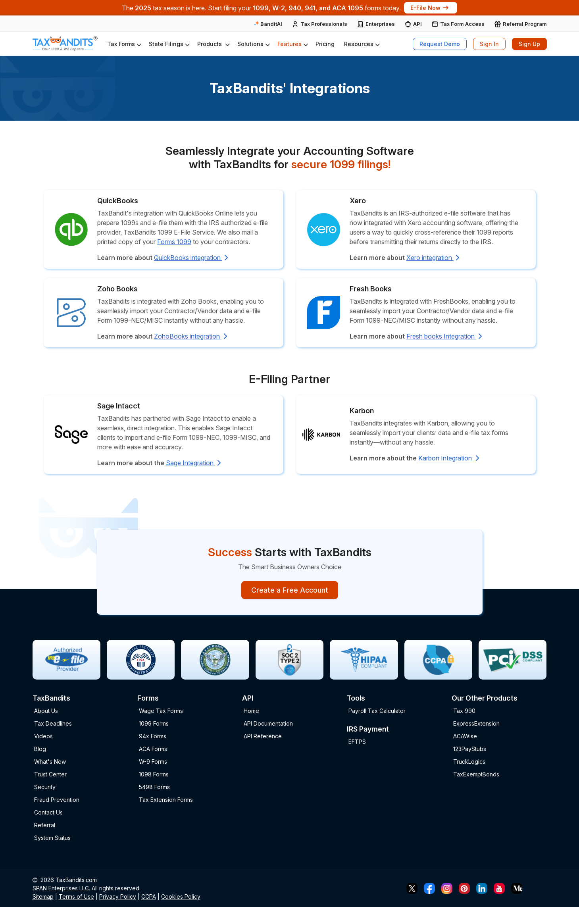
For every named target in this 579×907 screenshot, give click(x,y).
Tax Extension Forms (166, 799)
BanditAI (268, 24)
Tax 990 (464, 710)
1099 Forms (154, 723)
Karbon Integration (448, 458)
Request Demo (439, 43)
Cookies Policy (180, 896)
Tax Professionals (323, 24)
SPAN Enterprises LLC (61, 888)
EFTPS (357, 741)
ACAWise (465, 736)
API (417, 24)
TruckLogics (469, 761)
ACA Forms (153, 748)
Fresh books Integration (444, 336)
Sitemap (43, 896)
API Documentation (268, 723)
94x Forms (152, 736)
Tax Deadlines (53, 723)
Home (251, 710)
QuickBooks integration (191, 258)
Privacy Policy (117, 896)
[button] (123, 44)
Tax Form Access (462, 24)
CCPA (148, 896)
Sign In (489, 43)
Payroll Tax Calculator (377, 710)
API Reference (263, 736)
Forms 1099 (174, 242)
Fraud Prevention (56, 799)
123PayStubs (469, 748)
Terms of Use (76, 896)
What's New (50, 761)
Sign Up (529, 43)
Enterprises (380, 24)
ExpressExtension (476, 723)
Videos (43, 736)
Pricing (325, 43)
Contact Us (48, 812)
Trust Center (50, 774)
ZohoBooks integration (190, 336)
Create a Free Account (289, 590)
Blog (40, 748)
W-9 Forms (153, 761)
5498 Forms (154, 787)
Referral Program (525, 24)
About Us (46, 710)
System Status (52, 837)
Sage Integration (193, 463)
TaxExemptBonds (476, 774)
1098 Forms (154, 774)
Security (45, 787)
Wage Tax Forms (161, 710)
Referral (44, 825)
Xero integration (432, 258)
